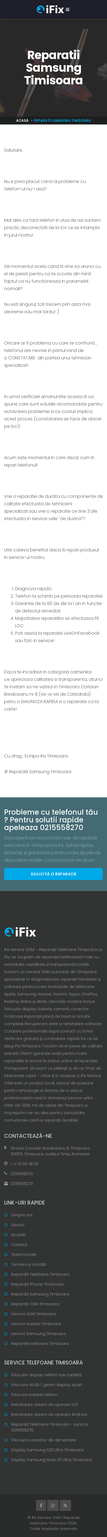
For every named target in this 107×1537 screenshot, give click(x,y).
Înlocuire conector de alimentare (43, 1440)
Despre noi (21, 1215)
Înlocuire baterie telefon (34, 1394)
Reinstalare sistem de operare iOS (44, 1404)
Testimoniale (23, 1254)
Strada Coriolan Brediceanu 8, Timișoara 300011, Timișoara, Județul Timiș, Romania (50, 1151)
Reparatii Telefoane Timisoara (40, 1274)
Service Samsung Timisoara (38, 1333)
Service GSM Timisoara (33, 1314)
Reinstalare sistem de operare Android (49, 1414)
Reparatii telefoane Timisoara (40, 1343)
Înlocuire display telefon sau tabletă (46, 1375)
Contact (19, 1244)
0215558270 (22, 1174)
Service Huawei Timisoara (36, 1324)
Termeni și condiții (28, 1264)
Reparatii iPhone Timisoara (37, 1284)
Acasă (22, 120)
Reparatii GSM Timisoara (35, 1304)
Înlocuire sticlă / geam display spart (46, 1385)
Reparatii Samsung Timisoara (40, 1294)
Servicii (17, 1225)
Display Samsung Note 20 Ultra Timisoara (51, 1460)
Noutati (18, 1235)
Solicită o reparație (54, 874)
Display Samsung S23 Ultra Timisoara (47, 1450)
